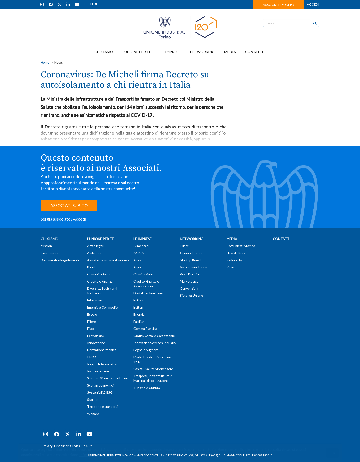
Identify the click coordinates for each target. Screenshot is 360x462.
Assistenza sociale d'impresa (108, 260)
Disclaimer (61, 446)
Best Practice (190, 274)
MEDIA (230, 52)
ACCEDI (313, 4)
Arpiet (138, 267)
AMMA (138, 253)
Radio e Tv (234, 260)
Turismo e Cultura (146, 388)
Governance (50, 253)
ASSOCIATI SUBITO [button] (278, 5)
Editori (138, 307)
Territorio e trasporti (102, 407)
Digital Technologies (148, 293)
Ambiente (94, 253)
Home (45, 62)
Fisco (91, 329)
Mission (46, 246)
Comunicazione (98, 274)
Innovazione (96, 343)
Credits (75, 446)
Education (94, 300)
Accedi (79, 219)
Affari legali (95, 246)
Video (231, 267)
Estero (92, 314)
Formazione (95, 336)
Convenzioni (189, 288)
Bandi (91, 267)
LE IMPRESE (170, 52)
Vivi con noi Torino (193, 267)
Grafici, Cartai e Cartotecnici (154, 336)
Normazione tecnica (101, 350)
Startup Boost (190, 260)
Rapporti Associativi (102, 364)
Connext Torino (191, 253)
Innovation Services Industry (154, 343)
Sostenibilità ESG (100, 392)
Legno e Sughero (146, 350)
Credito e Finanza (100, 281)
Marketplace (189, 281)
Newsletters (236, 253)
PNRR (91, 357)
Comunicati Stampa (241, 246)
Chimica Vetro (143, 274)
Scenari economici (100, 385)
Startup (93, 399)
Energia (139, 314)
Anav (137, 260)
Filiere (91, 321)
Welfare (93, 414)
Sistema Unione (191, 295)
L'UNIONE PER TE (136, 52)
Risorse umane (98, 371)
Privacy (47, 446)
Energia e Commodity (103, 307)
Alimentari (141, 246)
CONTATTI (254, 52)
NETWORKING (202, 52)
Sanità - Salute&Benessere (153, 369)
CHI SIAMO (103, 52)
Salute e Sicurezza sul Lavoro (108, 378)
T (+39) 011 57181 (197, 455)
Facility (138, 321)
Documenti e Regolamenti (60, 260)
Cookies (86, 446)
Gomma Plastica (145, 329)
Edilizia (138, 300)
